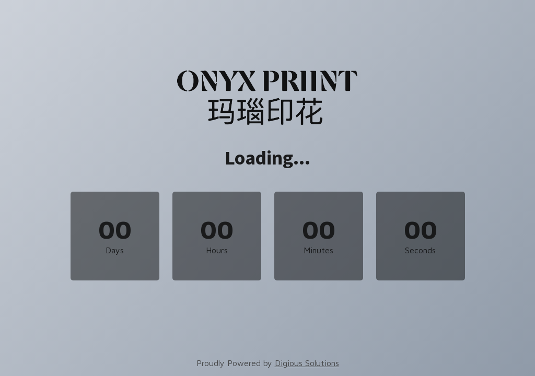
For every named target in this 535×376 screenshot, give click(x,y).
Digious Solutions (307, 363)
